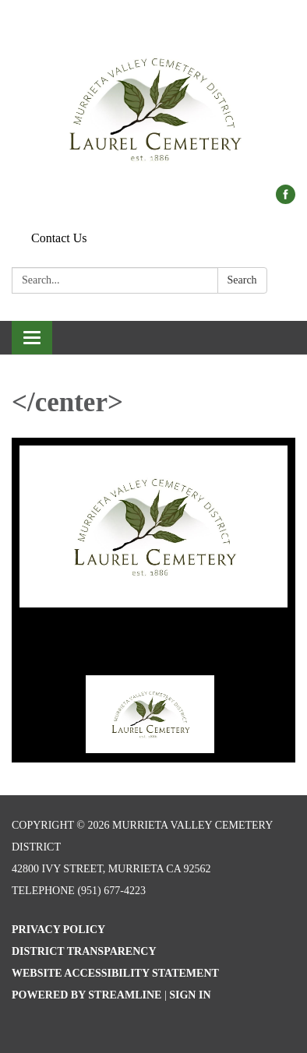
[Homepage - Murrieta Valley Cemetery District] (153, 100)
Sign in (189, 995)
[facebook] (285, 199)
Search (242, 280)
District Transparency (84, 951)
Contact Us (59, 238)
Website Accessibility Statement (115, 973)
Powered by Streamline (86, 995)
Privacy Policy (58, 929)
